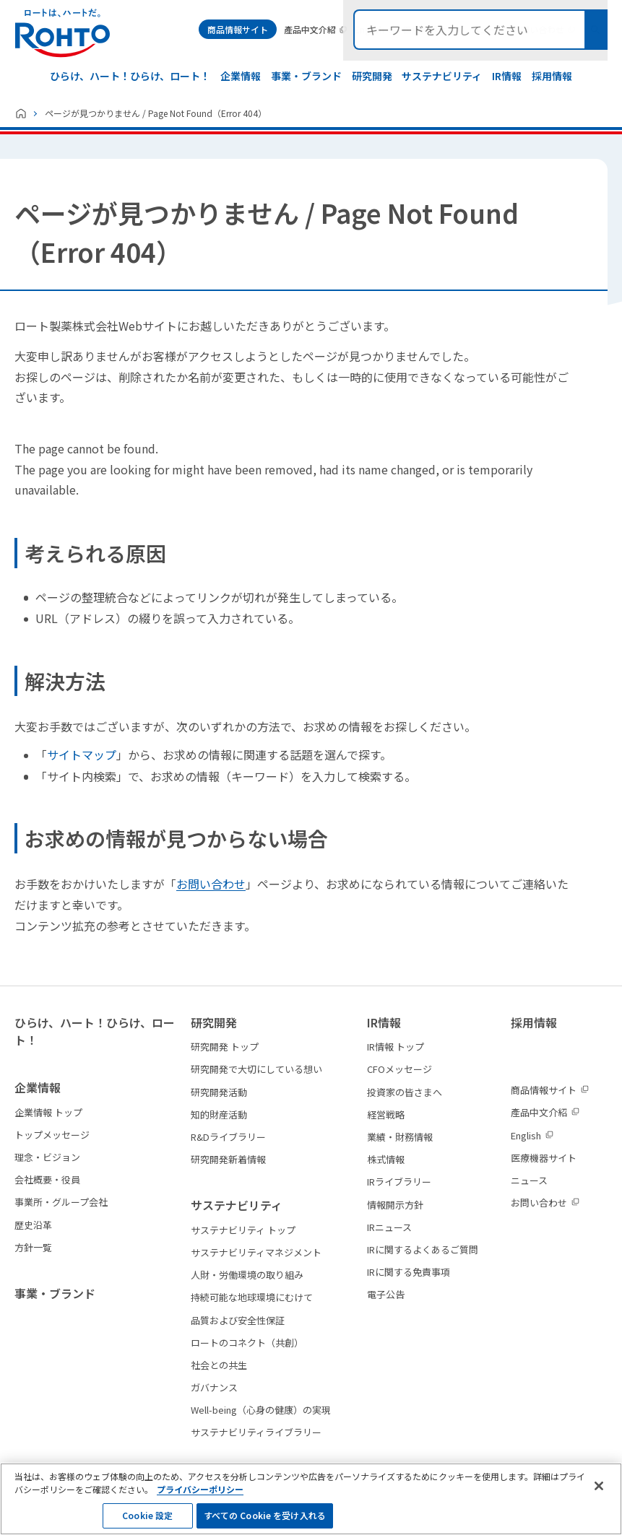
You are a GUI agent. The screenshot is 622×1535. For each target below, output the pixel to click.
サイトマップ (81, 754)
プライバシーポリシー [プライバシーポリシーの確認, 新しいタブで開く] (200, 1500)
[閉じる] (599, 1497)
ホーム (20, 113)
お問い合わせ (211, 883)
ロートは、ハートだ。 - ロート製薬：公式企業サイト (62, 33)
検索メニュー (595, 29)
